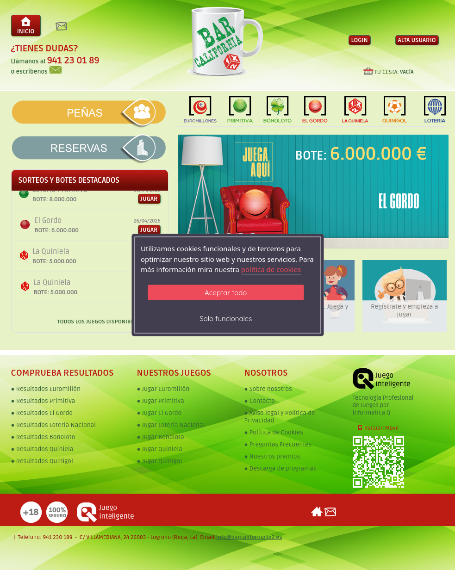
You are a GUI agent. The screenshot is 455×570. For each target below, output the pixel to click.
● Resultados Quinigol (42, 461)
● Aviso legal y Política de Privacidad (279, 416)
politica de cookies (271, 269)
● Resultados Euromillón (46, 389)
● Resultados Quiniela (42, 449)
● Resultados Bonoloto (43, 437)
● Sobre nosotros (268, 389)
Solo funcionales (225, 318)
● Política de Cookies (273, 432)
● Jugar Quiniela (159, 449)
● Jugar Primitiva (160, 401)
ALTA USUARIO (417, 40)
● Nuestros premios (272, 456)
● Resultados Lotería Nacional (53, 425)
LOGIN (359, 40)
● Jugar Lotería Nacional (171, 425)
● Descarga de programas (280, 468)
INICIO (26, 25)
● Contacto (259, 401)
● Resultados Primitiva (43, 401)
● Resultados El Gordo (42, 413)
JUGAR (150, 230)
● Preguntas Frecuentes (278, 444)
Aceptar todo (226, 292)
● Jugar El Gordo (159, 413)
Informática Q (372, 412)
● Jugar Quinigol (159, 461)
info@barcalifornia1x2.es (249, 537)
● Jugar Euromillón (163, 389)
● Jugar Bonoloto (160, 437)
